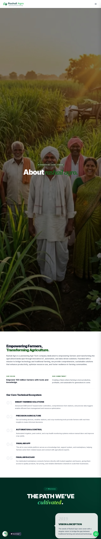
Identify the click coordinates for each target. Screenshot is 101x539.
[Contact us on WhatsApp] (96, 534)
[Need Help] (5, 534)
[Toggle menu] (96, 4)
